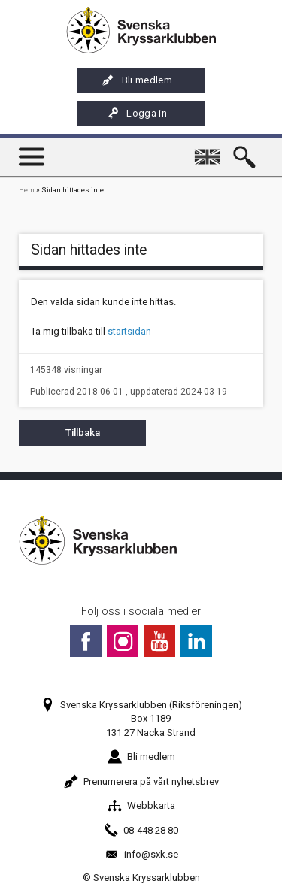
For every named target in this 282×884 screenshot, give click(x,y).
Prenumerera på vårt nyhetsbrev (141, 781)
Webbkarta (141, 805)
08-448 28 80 (141, 830)
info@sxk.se (141, 854)
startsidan (129, 331)
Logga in (137, 113)
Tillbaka (82, 432)
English (210, 150)
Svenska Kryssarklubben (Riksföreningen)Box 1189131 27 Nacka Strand (141, 718)
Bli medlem (137, 80)
